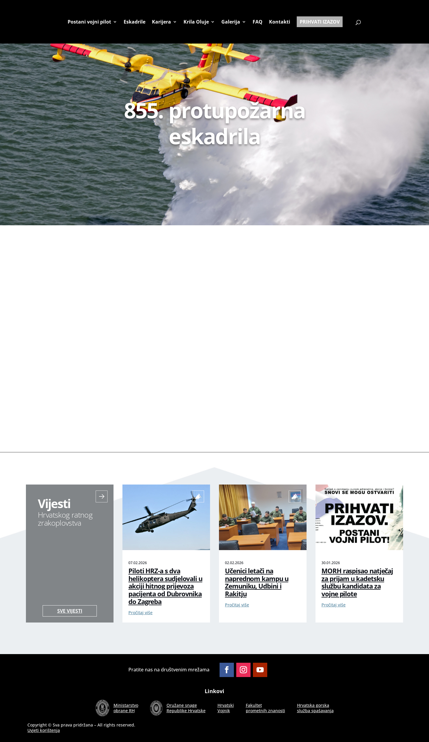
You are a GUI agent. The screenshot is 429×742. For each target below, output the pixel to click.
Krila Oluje (196, 22)
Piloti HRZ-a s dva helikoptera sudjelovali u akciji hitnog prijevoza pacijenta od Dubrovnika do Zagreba (165, 586)
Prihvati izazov (320, 21)
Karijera (161, 22)
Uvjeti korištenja (43, 730)
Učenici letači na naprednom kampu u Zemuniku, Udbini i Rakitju (256, 582)
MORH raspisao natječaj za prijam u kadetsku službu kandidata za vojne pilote (357, 582)
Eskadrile (134, 22)
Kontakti (279, 22)
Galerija (230, 22)
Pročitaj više (140, 612)
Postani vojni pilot (89, 22)
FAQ (257, 22)
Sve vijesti (69, 611)
